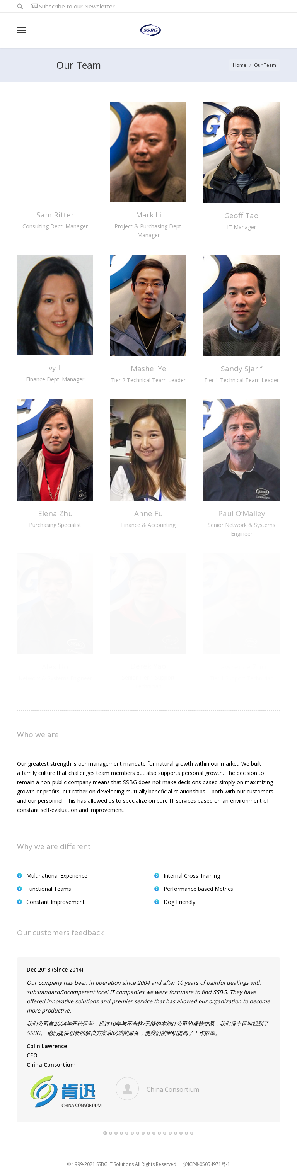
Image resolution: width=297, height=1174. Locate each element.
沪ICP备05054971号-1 (206, 1164)
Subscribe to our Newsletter (73, 6)
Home (239, 65)
